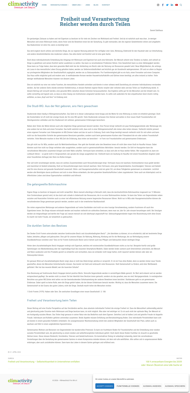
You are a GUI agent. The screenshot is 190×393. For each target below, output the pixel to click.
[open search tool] (181, 5)
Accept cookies (105, 386)
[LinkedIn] (172, 5)
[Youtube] (176, 5)
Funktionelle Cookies (128, 386)
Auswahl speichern (175, 386)
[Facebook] (163, 5)
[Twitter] (167, 5)
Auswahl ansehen (152, 386)
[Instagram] (158, 5)
